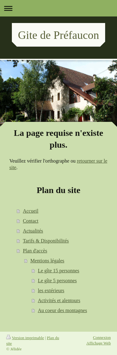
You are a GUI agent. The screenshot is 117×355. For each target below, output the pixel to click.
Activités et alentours (59, 300)
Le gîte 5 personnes (57, 280)
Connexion (102, 337)
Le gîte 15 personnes (58, 270)
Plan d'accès (35, 250)
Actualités (33, 230)
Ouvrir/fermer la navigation (58, 8)
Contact (30, 221)
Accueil (30, 211)
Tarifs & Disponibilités (46, 240)
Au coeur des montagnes (62, 310)
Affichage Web (98, 343)
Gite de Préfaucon (58, 35)
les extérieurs (51, 290)
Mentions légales (47, 260)
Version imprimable (25, 337)
